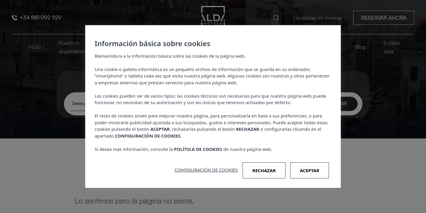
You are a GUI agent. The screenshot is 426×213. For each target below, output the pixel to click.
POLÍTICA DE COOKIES (198, 149)
